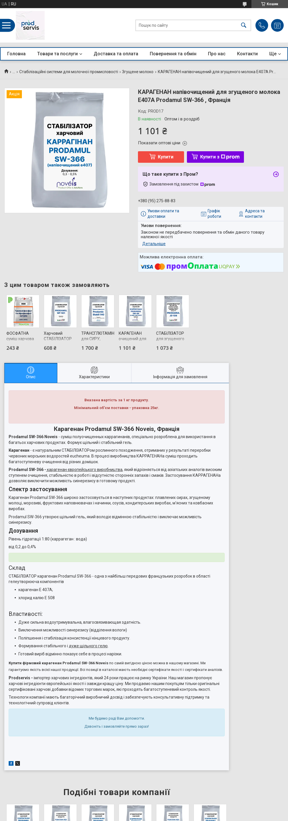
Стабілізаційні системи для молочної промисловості (68, 71)
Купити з (220, 157)
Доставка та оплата (116, 53)
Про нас (217, 53)
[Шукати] (244, 25)
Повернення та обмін (173, 53)
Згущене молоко (138, 71)
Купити (165, 157)
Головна (16, 53)
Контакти (247, 53)
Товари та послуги (57, 53)
